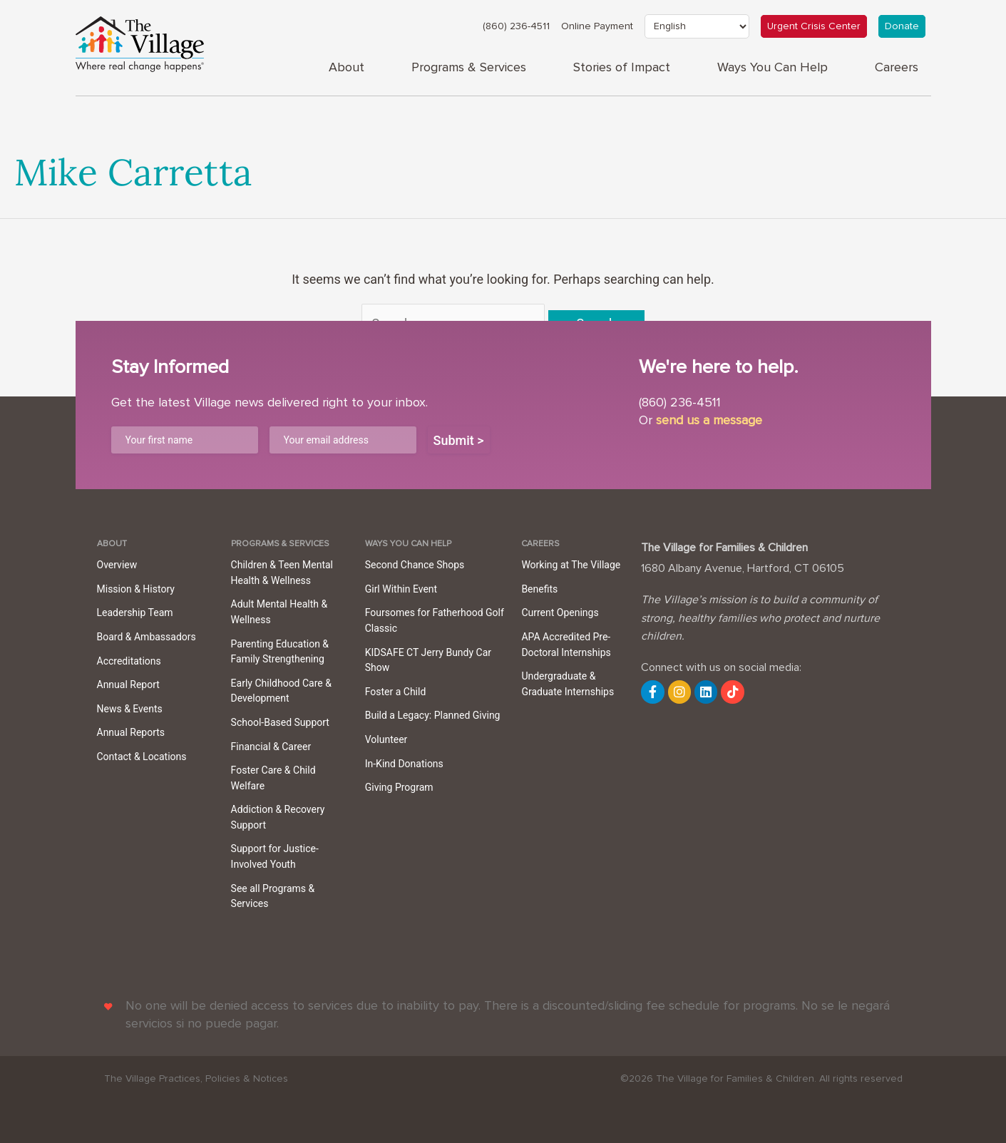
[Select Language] (697, 26)
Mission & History (136, 589)
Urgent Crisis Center (814, 26)
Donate (902, 26)
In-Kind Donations (404, 763)
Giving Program (399, 787)
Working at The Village (570, 564)
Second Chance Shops (415, 564)
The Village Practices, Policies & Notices (196, 1079)
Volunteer (386, 739)
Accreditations (129, 661)
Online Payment (597, 26)
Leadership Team (135, 612)
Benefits (539, 589)
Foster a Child (395, 691)
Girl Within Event (401, 589)
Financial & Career (271, 746)
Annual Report (128, 684)
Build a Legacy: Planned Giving (433, 715)
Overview (117, 564)
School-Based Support (280, 722)
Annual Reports (131, 732)
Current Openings (559, 612)
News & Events (130, 708)
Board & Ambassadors (146, 636)
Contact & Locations (142, 756)
